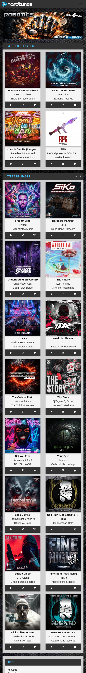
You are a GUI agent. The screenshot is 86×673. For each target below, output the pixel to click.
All (78, 176)
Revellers (16, 153)
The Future (63, 279)
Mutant (63, 460)
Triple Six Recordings (23, 98)
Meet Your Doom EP (63, 632)
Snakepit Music (63, 157)
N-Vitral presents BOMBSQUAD (65, 153)
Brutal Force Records (23, 581)
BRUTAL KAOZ (23, 464)
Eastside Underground (63, 346)
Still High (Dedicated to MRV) (64, 514)
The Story (63, 397)
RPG (63, 149)
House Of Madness (63, 405)
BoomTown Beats (23, 287)
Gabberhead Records (63, 640)
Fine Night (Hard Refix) (63, 573)
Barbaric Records (63, 98)
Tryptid (22, 224)
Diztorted (30, 636)
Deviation (63, 94)
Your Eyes (63, 456)
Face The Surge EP (63, 90)
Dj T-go (56, 401)
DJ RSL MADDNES (73, 636)
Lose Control (23, 514)
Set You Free (22, 456)
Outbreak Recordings (63, 464)
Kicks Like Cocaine (22, 632)
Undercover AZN (22, 283)
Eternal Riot (17, 518)
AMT (29, 460)
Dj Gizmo (69, 401)
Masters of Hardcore (63, 581)
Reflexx (27, 94)
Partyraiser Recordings (23, 157)
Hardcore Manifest (63, 220)
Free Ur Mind (23, 220)
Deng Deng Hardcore (63, 228)
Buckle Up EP (23, 573)
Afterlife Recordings (63, 287)
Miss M (31, 518)
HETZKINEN (27, 342)
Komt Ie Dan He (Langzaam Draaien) (28, 149)
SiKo (63, 224)
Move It (22, 338)
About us (12, 669)
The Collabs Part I (23, 397)
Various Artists (23, 401)
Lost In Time (63, 283)
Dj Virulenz (23, 577)
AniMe (63, 577)
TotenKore (53, 636)
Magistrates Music (23, 228)
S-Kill (14, 342)
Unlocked (29, 153)
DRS (17, 94)
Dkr (62, 342)
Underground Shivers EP (23, 279)
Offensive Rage (22, 522)
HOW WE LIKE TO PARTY (22, 90)
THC (63, 518)
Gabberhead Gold (63, 522)
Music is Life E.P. (63, 338)
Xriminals (18, 460)
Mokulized (16, 636)
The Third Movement (22, 405)
